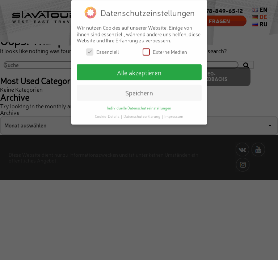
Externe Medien (165, 48)
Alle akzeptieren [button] (139, 69)
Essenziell (102, 48)
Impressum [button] (173, 113)
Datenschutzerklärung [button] (142, 113)
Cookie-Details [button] (107, 113)
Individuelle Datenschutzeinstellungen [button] (139, 105)
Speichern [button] (139, 90)
